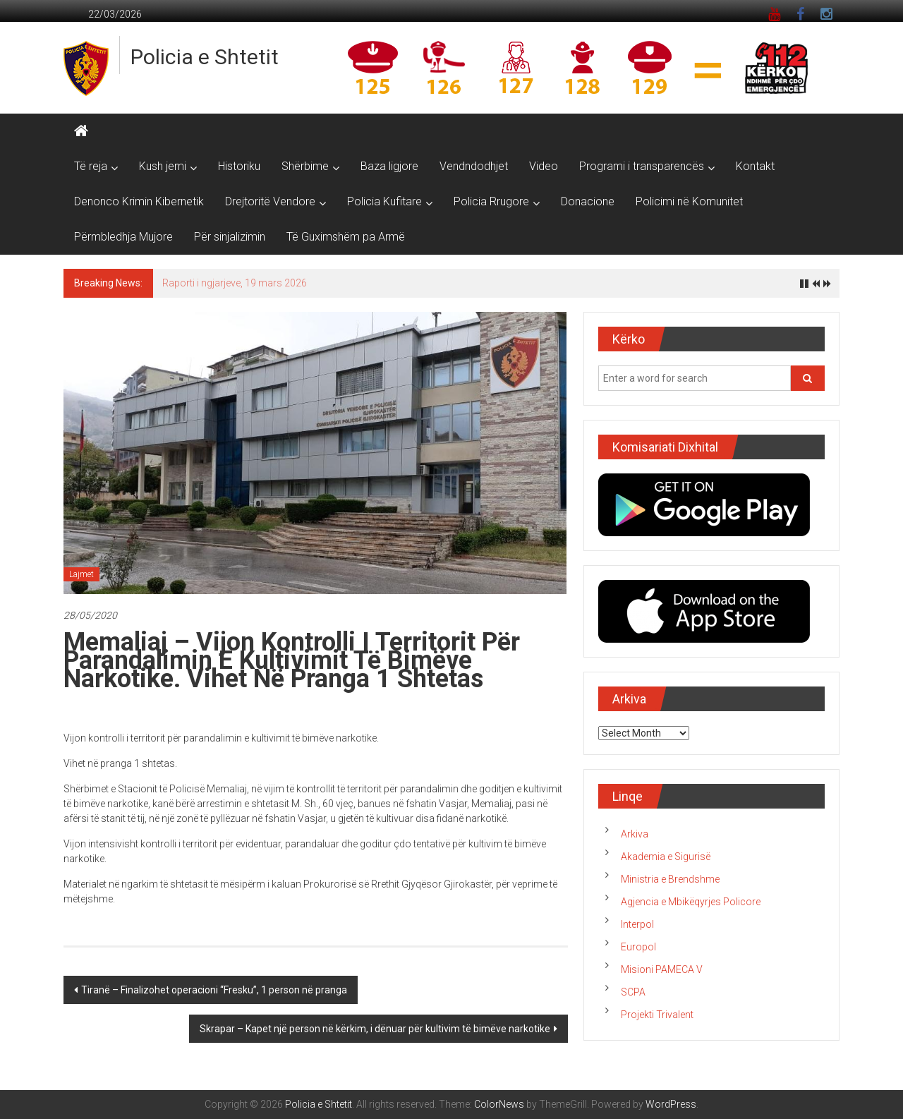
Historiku (239, 166)
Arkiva (634, 834)
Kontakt (755, 166)
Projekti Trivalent (657, 1014)
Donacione (587, 201)
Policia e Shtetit (205, 56)
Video (543, 166)
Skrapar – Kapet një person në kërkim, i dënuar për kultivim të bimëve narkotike (375, 1028)
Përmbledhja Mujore (123, 236)
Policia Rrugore (491, 201)
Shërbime (305, 166)
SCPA (633, 992)
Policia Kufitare (384, 201)
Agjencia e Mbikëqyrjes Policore (690, 901)
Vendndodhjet (474, 166)
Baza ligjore (389, 166)
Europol (638, 946)
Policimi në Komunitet (689, 201)
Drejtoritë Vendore (270, 201)
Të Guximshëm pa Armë (345, 236)
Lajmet (81, 574)
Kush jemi (162, 166)
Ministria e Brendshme (670, 879)
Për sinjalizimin (229, 236)
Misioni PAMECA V (662, 969)
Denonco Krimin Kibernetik (139, 201)
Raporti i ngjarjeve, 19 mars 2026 (234, 283)
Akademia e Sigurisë (665, 856)
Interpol (637, 924)
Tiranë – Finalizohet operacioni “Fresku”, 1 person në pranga (214, 990)
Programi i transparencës (641, 166)
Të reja (90, 166)
